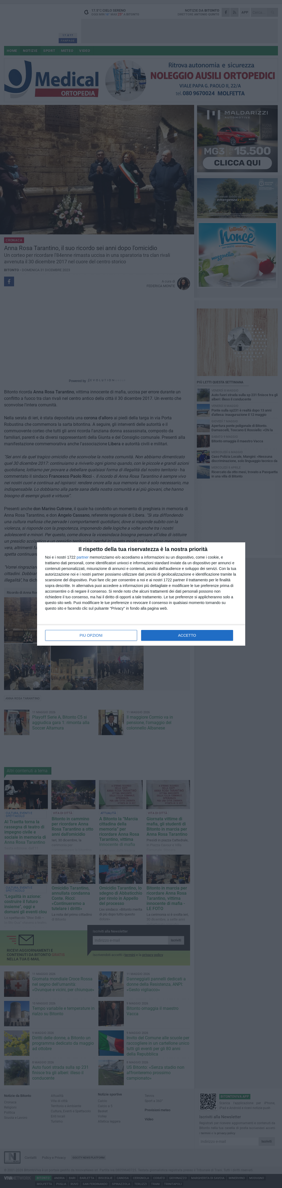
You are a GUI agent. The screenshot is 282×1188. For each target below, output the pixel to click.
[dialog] (141, 594)
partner (82, 557)
